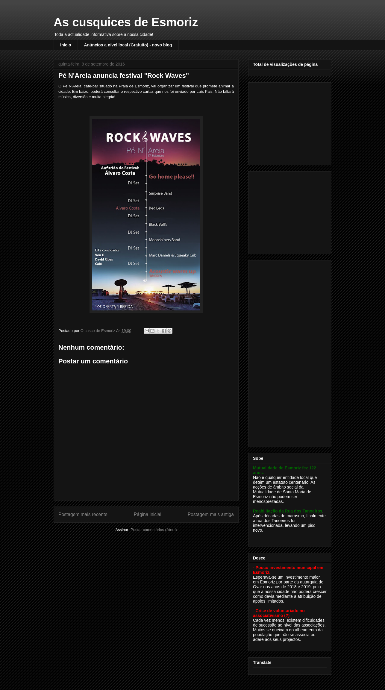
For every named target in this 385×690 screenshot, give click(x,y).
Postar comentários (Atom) (154, 529)
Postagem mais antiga (211, 514)
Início (65, 45)
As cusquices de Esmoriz (126, 22)
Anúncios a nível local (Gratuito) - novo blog (128, 45)
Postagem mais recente (82, 514)
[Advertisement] (290, 122)
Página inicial (147, 514)
